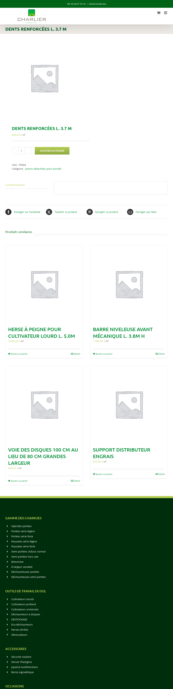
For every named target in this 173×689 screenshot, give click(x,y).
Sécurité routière (21, 656)
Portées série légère (23, 531)
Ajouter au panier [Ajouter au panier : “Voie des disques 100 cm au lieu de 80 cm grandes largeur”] (19, 480)
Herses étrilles (19, 629)
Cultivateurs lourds (22, 599)
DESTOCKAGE (19, 619)
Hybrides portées (21, 526)
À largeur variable (22, 567)
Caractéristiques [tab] (15, 184)
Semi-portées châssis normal (28, 551)
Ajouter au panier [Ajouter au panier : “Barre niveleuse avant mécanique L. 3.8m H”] (104, 353)
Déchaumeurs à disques (25, 614)
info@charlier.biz (97, 3)
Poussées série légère (24, 541)
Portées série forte (22, 536)
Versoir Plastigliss (21, 662)
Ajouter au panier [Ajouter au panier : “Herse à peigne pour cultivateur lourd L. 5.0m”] (19, 353)
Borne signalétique (22, 672)
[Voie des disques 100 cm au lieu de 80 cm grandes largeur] (44, 404)
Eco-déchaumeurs (22, 624)
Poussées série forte (23, 546)
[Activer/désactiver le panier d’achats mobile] (158, 13)
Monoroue (17, 561)
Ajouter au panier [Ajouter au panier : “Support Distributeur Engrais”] (104, 474)
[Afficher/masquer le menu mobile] (166, 13)
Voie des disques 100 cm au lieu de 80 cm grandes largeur (43, 456)
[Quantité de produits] (21, 150)
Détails (76, 353)
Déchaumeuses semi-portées (28, 577)
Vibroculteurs (19, 634)
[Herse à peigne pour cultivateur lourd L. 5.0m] (44, 284)
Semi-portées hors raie (24, 556)
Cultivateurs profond (23, 604)
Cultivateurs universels (25, 609)
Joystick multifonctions (24, 667)
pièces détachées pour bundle (43, 168)
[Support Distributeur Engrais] (129, 404)
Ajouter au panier (52, 150)
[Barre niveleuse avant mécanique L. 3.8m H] (129, 284)
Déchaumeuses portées (25, 571)
